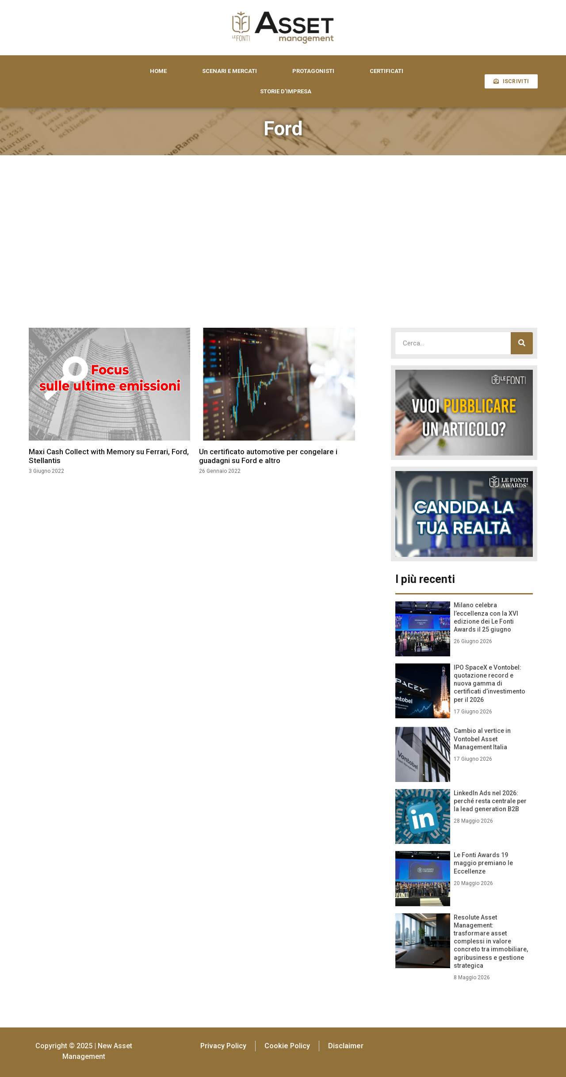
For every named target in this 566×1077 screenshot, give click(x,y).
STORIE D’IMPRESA (285, 91)
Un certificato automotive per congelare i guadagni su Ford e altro (268, 456)
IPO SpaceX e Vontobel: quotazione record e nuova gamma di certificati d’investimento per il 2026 (489, 683)
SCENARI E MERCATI (229, 71)
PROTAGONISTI (313, 71)
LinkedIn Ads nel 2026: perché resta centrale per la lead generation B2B (490, 801)
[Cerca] (522, 343)
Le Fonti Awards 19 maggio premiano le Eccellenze (483, 862)
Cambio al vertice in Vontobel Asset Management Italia (482, 738)
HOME (158, 71)
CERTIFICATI (386, 71)
